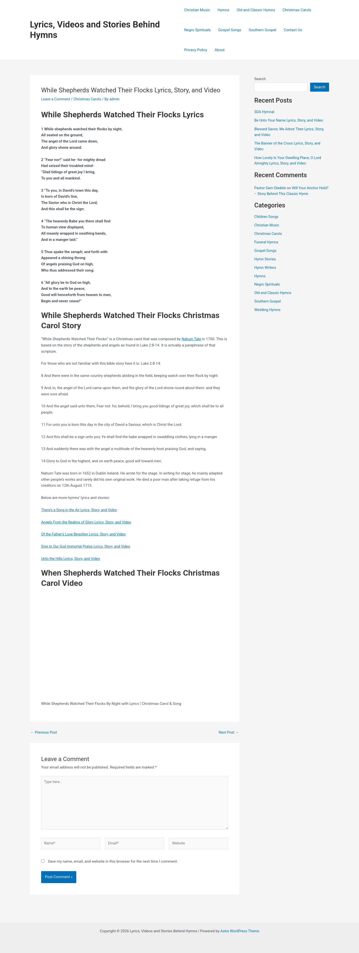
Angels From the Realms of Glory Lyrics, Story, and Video (88, 522)
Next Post (228, 732)
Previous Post (44, 732)
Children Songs (266, 216)
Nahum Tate (191, 339)
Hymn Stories (265, 258)
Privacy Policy (195, 50)
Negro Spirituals (197, 30)
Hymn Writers (265, 267)
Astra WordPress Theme (240, 931)
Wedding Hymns (267, 309)
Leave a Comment (56, 99)
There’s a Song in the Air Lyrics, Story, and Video (80, 509)
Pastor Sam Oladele (270, 187)
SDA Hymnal (264, 112)
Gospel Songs (229, 30)
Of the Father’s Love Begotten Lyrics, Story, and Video (85, 534)
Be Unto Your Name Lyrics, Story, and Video (290, 120)
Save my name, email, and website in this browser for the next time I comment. (113, 864)
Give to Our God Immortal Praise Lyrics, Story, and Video (87, 546)
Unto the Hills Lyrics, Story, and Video (71, 558)
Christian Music (197, 10)
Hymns (223, 10)
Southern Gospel (262, 30)
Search (260, 79)
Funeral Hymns (266, 241)
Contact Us (293, 30)
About (220, 50)
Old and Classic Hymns (256, 10)
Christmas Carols (296, 10)
